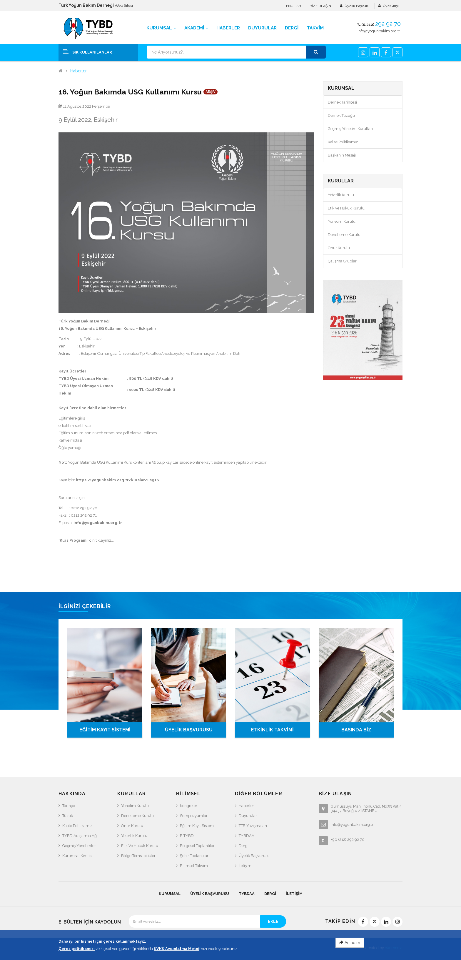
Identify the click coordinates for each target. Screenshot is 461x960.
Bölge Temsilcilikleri (138, 855)
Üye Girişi (391, 6)
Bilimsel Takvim (194, 865)
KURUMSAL (170, 893)
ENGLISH (293, 6)
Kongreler (188, 805)
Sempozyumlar (194, 815)
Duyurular (248, 815)
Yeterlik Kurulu (341, 195)
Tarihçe (68, 805)
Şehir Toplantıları (194, 855)
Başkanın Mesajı (342, 155)
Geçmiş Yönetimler (79, 845)
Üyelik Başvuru (357, 6)
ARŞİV (211, 92)
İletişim (245, 865)
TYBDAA (246, 835)
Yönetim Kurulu (341, 221)
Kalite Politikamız (343, 142)
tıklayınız (103, 540)
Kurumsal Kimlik (77, 855)
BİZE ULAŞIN (320, 6)
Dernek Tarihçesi (342, 102)
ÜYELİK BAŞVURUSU (189, 730)
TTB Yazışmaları (253, 825)
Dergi (243, 845)
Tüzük (67, 815)
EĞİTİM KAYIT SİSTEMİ (105, 730)
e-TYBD (187, 835)
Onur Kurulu (339, 248)
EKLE (273, 921)
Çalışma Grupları (343, 261)
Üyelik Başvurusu (254, 855)
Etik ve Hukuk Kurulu (346, 208)
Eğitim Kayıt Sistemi (197, 825)
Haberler (78, 71)
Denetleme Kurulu (344, 234)
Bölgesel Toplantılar (197, 845)
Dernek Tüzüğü (341, 115)
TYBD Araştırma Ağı (80, 835)
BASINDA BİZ (356, 730)
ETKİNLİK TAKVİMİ (272, 730)
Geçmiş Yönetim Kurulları (350, 129)
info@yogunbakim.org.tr (379, 31)
